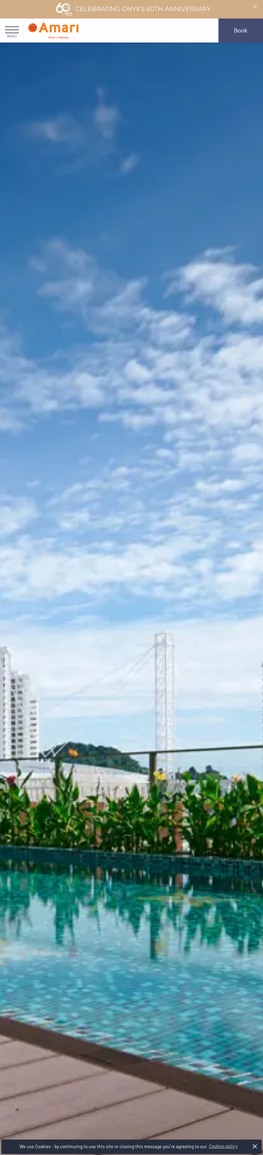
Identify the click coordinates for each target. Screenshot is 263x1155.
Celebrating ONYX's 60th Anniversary (133, 9)
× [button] (255, 1146)
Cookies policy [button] (223, 1146)
